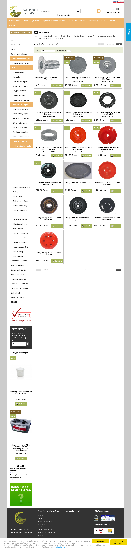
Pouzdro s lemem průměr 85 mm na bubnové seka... (49, 148)
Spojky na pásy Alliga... (21, 132)
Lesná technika (17, 256)
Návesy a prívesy (19, 72)
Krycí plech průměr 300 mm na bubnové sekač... (107, 113)
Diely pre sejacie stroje (21, 247)
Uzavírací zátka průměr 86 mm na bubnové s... (78, 113)
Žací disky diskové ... (21, 155)
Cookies (112, 21)
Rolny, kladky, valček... (21, 114)
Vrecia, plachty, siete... (19, 298)
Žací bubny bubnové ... (22, 169)
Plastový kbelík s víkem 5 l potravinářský (21, 392)
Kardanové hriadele (20, 242)
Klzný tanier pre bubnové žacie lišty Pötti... (49, 254)
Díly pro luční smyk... (20, 123)
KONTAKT (12, 26)
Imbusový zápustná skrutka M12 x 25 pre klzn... (49, 78)
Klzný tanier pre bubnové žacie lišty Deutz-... (78, 78)
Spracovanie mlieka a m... (20, 54)
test (12, 40)
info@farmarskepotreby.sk (23, 532)
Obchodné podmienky (77, 21)
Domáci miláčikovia (18, 270)
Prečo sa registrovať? (32, 21)
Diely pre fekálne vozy (20, 219)
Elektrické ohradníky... (19, 279)
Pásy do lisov (18, 196)
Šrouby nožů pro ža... (21, 178)
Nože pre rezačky (19, 192)
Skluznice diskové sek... (22, 182)
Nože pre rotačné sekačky (106, 36)
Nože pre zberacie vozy (21, 187)
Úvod (36, 36)
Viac (11, 473)
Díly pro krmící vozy (20, 206)
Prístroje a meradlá (18, 265)
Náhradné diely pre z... (22, 105)
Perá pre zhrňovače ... (21, 128)
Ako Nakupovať (43, 527)
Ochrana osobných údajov (46, 532)
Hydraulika (16, 77)
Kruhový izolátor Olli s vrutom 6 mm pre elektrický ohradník (21, 447)
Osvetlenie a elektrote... (21, 86)
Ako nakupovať (14, 21)
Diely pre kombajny (19, 91)
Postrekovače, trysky (20, 82)
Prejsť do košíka (113, 12)
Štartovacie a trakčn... (20, 238)
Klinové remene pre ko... (21, 137)
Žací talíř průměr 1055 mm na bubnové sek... (49, 183)
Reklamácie (41, 519)
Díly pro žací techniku (22, 146)
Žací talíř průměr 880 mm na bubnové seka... (107, 148)
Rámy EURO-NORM (19, 215)
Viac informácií (62, 547)
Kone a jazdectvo (17, 275)
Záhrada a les (16, 293)
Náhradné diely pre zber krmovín (83, 36)
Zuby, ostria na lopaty (20, 233)
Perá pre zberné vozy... (21, 118)
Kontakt (40, 516)
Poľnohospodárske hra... (20, 284)
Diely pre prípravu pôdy (21, 100)
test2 (13, 49)
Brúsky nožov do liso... (21, 109)
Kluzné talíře (18, 150)
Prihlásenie (10, 2)
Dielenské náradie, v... (20, 210)
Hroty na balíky (18, 252)
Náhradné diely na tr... (20, 224)
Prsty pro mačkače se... (22, 173)
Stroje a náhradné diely (20, 59)
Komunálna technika (19, 261)
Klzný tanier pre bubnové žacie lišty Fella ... (107, 183)
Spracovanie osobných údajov (54, 21)
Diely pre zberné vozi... (21, 201)
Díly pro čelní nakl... (19, 95)
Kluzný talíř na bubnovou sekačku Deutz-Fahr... (78, 148)
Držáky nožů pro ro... (21, 164)
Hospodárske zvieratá (19, 288)
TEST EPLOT (16, 45)
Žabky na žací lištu (20, 159)
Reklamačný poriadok (97, 21)
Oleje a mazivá (18, 229)
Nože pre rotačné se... (22, 141)
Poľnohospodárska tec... (21, 63)
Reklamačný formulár (45, 530)
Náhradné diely (18, 68)
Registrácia (19, 2)
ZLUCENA (15, 302)
